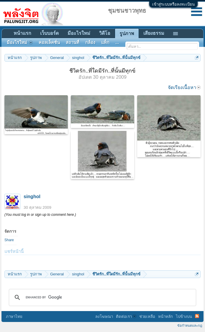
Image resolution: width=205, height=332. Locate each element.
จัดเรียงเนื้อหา (184, 87)
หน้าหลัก (165, 316)
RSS (197, 316)
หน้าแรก (22, 33)
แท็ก (105, 42)
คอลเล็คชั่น (49, 42)
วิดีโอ (104, 33)
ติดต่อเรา (126, 316)
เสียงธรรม (153, 33)
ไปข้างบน (184, 316)
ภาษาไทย (14, 316)
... (117, 42)
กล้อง (90, 42)
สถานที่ (72, 42)
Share (9, 240)
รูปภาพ (126, 33)
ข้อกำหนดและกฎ (189, 325)
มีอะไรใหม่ (79, 33)
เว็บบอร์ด (49, 33)
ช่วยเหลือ (147, 316)
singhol (32, 196)
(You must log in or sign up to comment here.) (40, 215)
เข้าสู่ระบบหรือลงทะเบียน (173, 4)
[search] (102, 297)
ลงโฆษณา (104, 316)
